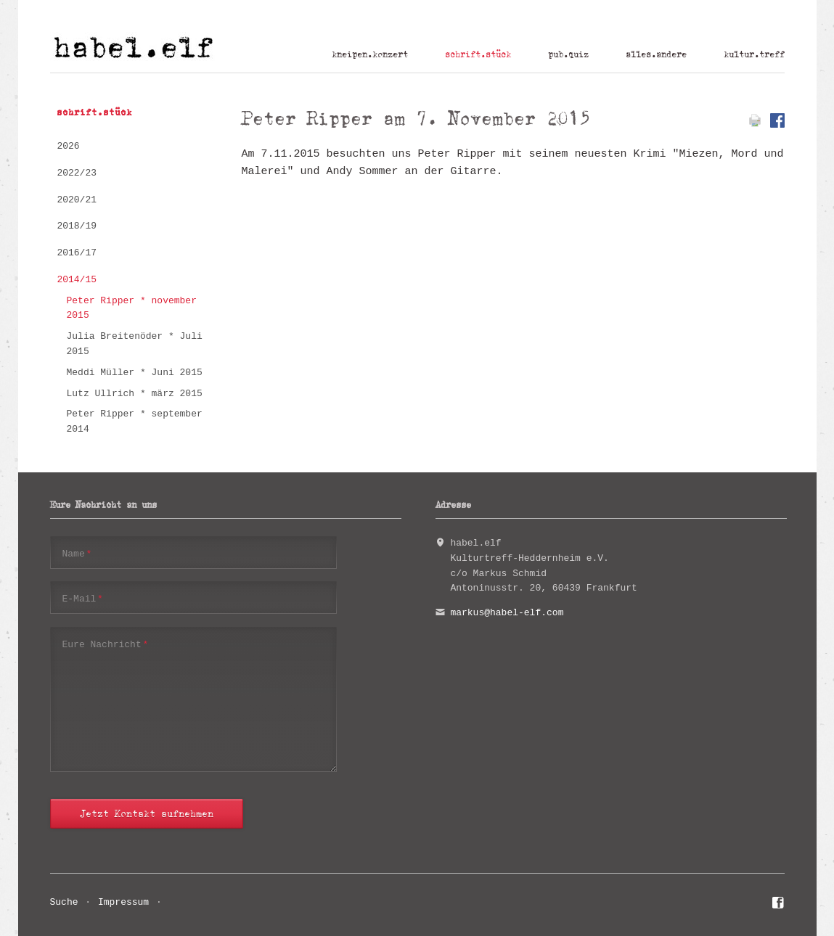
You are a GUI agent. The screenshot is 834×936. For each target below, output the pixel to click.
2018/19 (77, 226)
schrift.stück (478, 54)
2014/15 (77, 279)
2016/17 (77, 252)
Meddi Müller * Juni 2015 (135, 372)
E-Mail (82, 598)
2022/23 (77, 173)
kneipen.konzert (370, 54)
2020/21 (77, 199)
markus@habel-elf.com (506, 612)
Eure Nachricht (105, 644)
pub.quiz (568, 54)
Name (77, 553)
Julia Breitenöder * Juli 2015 (135, 344)
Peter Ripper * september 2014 (135, 422)
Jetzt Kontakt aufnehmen (146, 813)
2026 (68, 146)
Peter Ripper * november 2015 (132, 308)
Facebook (778, 904)
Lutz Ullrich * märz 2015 (135, 393)
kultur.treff (754, 54)
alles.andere (656, 54)
